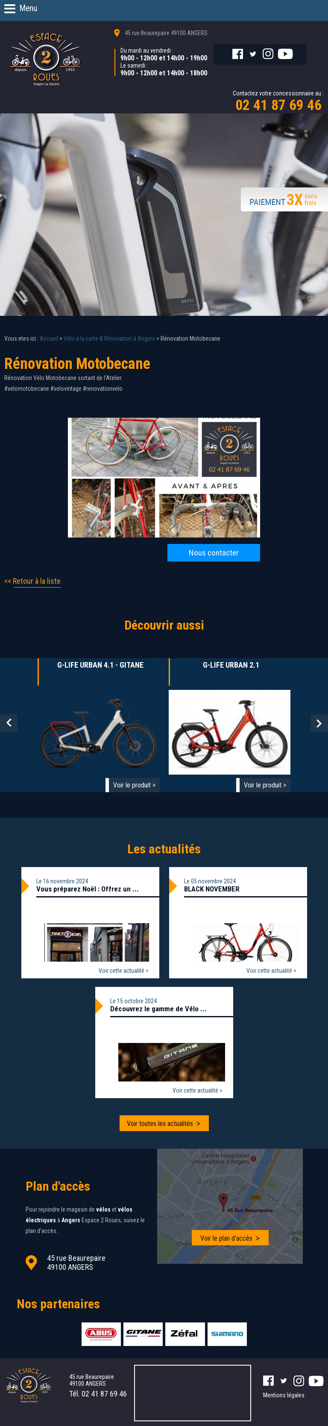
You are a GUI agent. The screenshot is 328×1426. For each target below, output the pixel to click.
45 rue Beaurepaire (166, 33)
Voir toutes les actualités (160, 1123)
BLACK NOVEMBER (212, 888)
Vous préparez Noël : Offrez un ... (87, 888)
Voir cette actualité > (124, 970)
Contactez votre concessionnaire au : (278, 101)
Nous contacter (214, 552)
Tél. (98, 1391)
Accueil (49, 338)
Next (319, 722)
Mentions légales (284, 1393)
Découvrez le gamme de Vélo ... (158, 1008)
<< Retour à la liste (32, 580)
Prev (9, 722)
